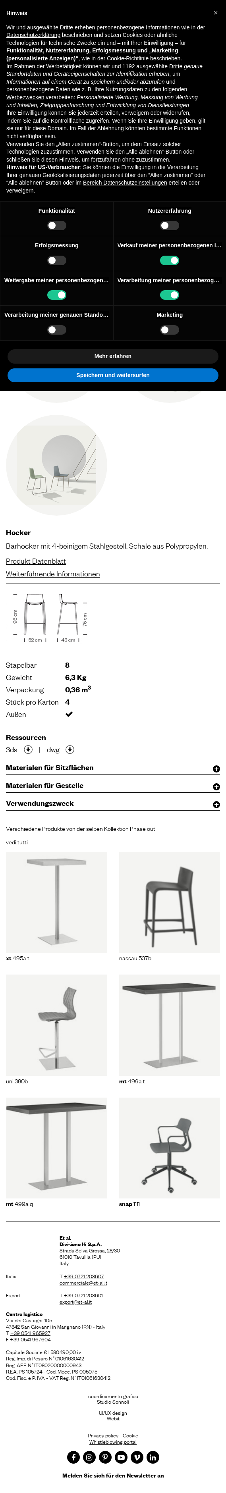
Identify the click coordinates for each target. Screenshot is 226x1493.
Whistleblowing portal (113, 1441)
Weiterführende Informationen (53, 573)
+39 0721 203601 (83, 1295)
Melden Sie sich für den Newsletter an (113, 1475)
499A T (132, 1080)
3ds (11, 749)
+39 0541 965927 (30, 1333)
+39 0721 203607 (84, 1276)
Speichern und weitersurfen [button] (112, 375)
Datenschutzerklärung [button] (33, 35)
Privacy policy (103, 1435)
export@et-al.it (76, 1301)
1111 (129, 1203)
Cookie (130, 1435)
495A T (17, 957)
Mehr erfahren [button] (113, 356)
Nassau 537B (135, 957)
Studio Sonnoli (113, 1401)
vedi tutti (17, 841)
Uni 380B (17, 1080)
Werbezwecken (25, 97)
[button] (215, 12)
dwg (53, 749)
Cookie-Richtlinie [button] (128, 58)
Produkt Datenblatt (36, 560)
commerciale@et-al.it (83, 1282)
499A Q (19, 1203)
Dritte (175, 66)
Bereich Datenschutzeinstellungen (125, 182)
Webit (113, 1418)
